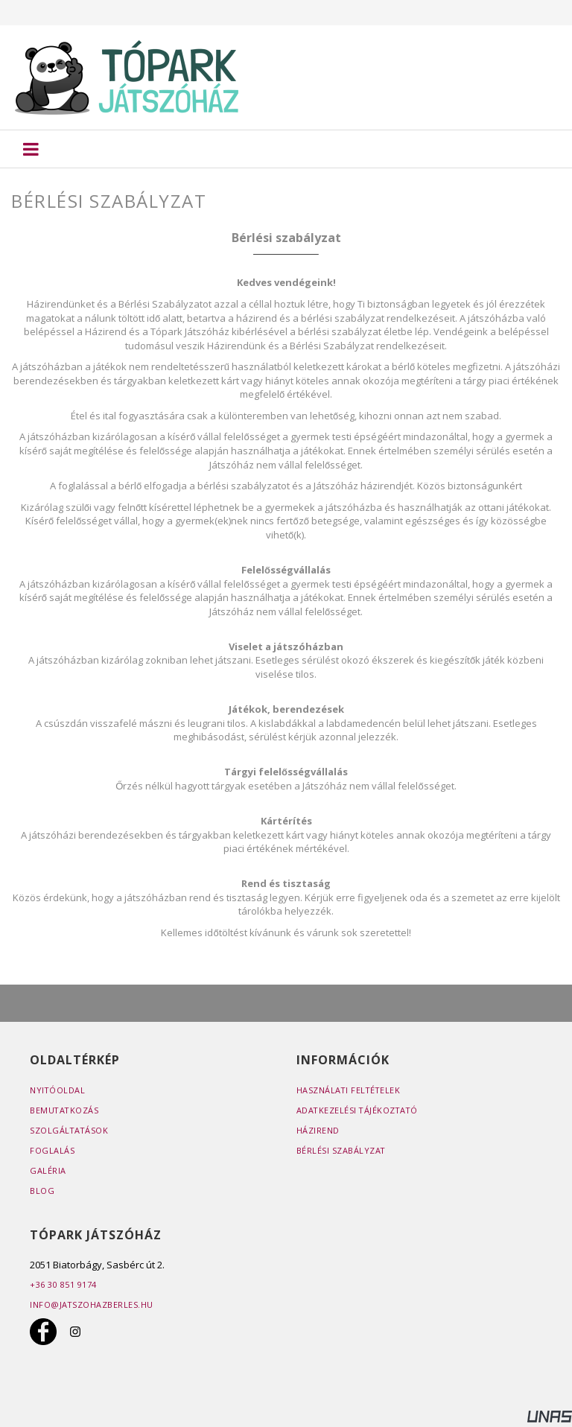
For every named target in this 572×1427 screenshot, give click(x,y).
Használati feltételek (349, 1090)
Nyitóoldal (58, 1090)
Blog (42, 1190)
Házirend (318, 1130)
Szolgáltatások (69, 1130)
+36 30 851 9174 (63, 1284)
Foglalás (52, 1150)
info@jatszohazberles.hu (92, 1304)
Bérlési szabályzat (341, 1150)
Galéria (48, 1170)
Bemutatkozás (65, 1110)
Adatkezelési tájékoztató (358, 1110)
